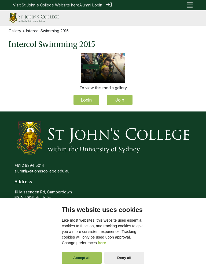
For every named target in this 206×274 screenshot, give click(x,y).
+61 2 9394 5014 (29, 165)
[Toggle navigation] (190, 5)
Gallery (15, 30)
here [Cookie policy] (102, 243)
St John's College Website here (50, 5)
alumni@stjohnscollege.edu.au (41, 170)
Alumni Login (90, 5)
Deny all (124, 258)
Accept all (81, 258)
